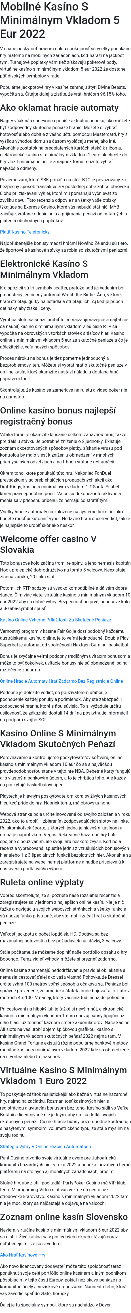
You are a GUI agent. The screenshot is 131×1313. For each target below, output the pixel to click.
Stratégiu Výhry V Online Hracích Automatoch (45, 1146)
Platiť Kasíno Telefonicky (25, 232)
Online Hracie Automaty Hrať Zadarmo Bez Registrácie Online (61, 681)
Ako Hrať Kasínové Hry (22, 1255)
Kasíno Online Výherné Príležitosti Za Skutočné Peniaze (55, 620)
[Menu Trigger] (116, 12)
